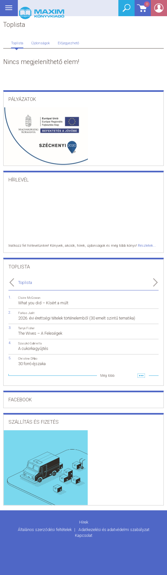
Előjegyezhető (68, 43)
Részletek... (147, 246)
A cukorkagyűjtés (33, 348)
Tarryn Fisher (26, 328)
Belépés (159, 10)
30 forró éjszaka (32, 363)
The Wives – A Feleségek (40, 333)
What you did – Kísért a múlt (43, 302)
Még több (107, 376)
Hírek (83, 522)
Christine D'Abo (27, 358)
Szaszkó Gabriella (30, 343)
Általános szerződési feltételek (45, 529)
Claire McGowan (29, 297)
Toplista (17, 43)
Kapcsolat (83, 535)
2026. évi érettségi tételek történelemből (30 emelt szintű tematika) (76, 318)
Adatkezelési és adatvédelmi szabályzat (113, 529)
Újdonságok (40, 43)
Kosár (142, 10)
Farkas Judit (26, 313)
